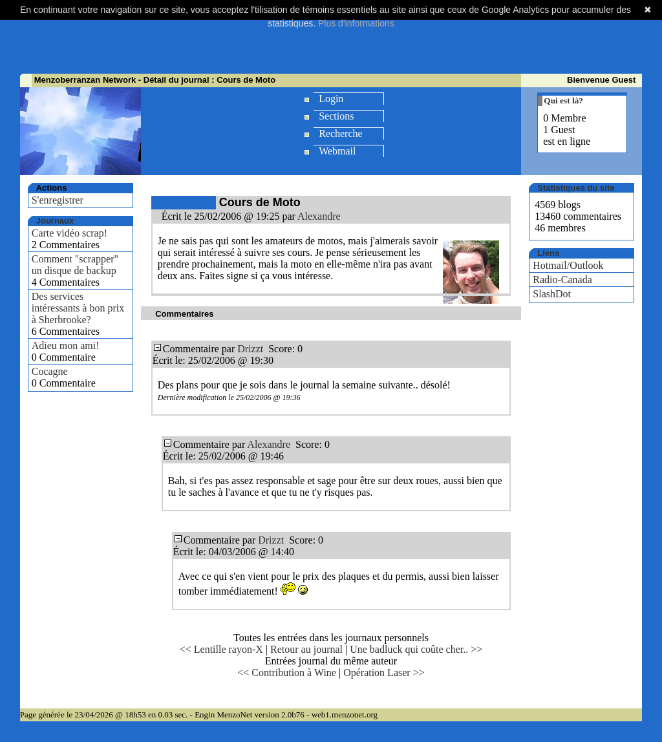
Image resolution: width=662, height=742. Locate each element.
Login (331, 98)
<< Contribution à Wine (286, 672)
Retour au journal (306, 649)
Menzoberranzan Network (85, 80)
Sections (336, 116)
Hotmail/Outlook (568, 265)
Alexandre (319, 216)
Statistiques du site (575, 188)
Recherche (341, 133)
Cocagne (50, 371)
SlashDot (552, 293)
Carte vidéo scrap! (69, 233)
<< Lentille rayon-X (221, 649)
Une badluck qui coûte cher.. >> (416, 649)
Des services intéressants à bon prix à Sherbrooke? (78, 308)
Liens (548, 253)
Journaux (55, 221)
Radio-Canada (562, 279)
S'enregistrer (57, 200)
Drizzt (250, 348)
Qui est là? (563, 100)
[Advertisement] (331, 42)
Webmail (337, 150)
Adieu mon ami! (66, 345)
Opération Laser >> (384, 672)
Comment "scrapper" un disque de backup (75, 264)
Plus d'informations (356, 23)
